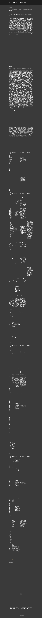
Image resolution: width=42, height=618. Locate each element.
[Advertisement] (21, 572)
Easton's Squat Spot (19, 3)
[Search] (32, 2)
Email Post (12, 559)
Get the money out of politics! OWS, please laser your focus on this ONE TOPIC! (20, 607)
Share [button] (9, 559)
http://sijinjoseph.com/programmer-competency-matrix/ (17, 555)
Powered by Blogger (21, 615)
